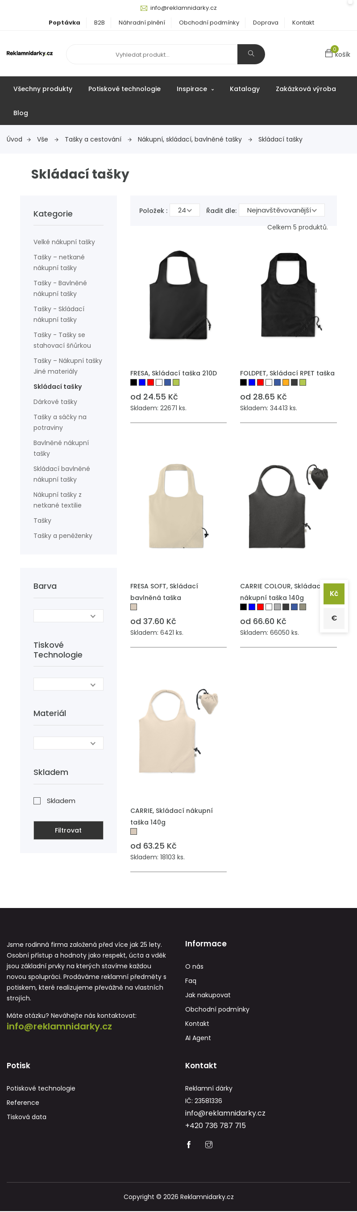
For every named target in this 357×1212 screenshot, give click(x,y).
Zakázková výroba (306, 88)
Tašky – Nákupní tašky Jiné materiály (67, 366)
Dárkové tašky (55, 401)
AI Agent (198, 1038)
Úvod (19, 139)
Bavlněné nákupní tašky (61, 448)
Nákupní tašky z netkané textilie (57, 500)
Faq (190, 981)
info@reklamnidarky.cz (183, 8)
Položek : (153, 210)
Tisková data (26, 1117)
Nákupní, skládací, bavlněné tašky (195, 139)
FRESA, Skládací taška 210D (173, 373)
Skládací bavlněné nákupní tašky (61, 474)
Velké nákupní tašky (64, 241)
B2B (99, 22)
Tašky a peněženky (62, 535)
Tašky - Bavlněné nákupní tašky (60, 288)
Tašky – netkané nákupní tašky (59, 262)
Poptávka (64, 22)
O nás (194, 966)
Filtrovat (68, 829)
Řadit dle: (221, 210)
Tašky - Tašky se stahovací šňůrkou (62, 340)
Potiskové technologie (124, 88)
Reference (23, 1103)
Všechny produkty (42, 88)
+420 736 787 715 (215, 1126)
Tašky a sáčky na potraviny (60, 422)
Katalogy (245, 88)
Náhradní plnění (142, 22)
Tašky (42, 520)
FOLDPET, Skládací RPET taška (287, 373)
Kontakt (303, 22)
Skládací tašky (280, 139)
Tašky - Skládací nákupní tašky (58, 314)
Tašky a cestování (98, 139)
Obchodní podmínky (209, 22)
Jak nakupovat (208, 995)
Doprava (265, 22)
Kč (333, 593)
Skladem (61, 800)
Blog (20, 112)
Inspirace (195, 88)
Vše (47, 139)
